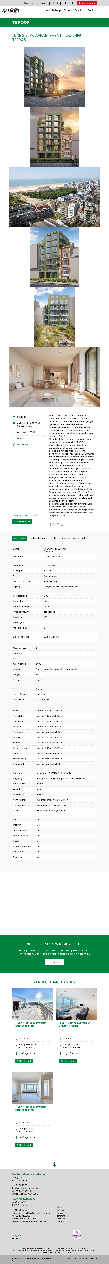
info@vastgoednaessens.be (25, 1188)
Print (62, 524)
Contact (92, 11)
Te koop (56, 11)
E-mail (58, 524)
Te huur (68, 11)
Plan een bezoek (22, 521)
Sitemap (93, 1258)
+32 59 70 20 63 (19, 1185)
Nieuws (43, 3)
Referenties (62, 1215)
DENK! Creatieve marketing (31, 1258)
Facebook (54, 3)
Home (45, 11)
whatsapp (54, 524)
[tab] (19, 538)
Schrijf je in (54, 962)
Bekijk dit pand (24, 1061)
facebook (50, 524)
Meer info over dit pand (25, 515)
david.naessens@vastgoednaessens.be (31, 1213)
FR (64, 3)
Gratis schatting (87, 3)
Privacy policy (83, 1258)
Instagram (57, 3)
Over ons (28, 3)
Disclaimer (72, 1258)
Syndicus (80, 11)
